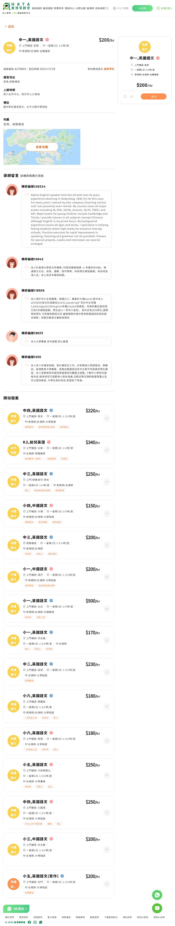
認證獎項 (38, 917)
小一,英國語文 (35, 600)
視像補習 (66, 917)
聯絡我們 (94, 917)
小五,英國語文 (35, 764)
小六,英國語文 (35, 695)
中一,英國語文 (31, 39)
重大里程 (52, 917)
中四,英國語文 (35, 410)
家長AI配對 (142, 917)
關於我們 (9, 917)
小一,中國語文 (35, 569)
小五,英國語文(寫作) (41, 876)
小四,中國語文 (35, 505)
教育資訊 (23, 917)
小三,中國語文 (35, 839)
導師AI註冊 (159, 917)
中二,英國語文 (35, 664)
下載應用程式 (111, 917)
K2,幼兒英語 (34, 442)
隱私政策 (127, 917)
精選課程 (80, 917)
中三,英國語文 (35, 473)
